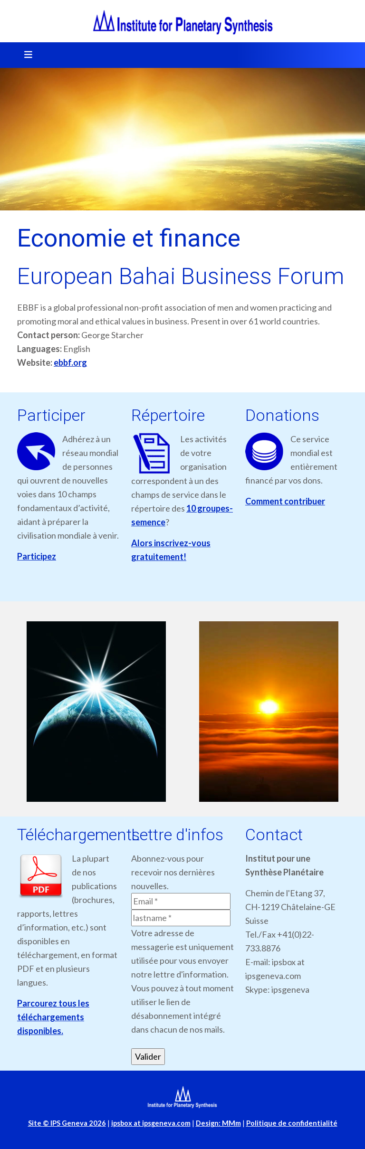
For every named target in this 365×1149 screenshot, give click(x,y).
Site (67, 1123)
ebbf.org (70, 362)
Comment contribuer (285, 501)
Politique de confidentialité (291, 1123)
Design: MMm (218, 1123)
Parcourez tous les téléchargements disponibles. (53, 1017)
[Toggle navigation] (25, 55)
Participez (36, 556)
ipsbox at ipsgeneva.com (151, 1123)
